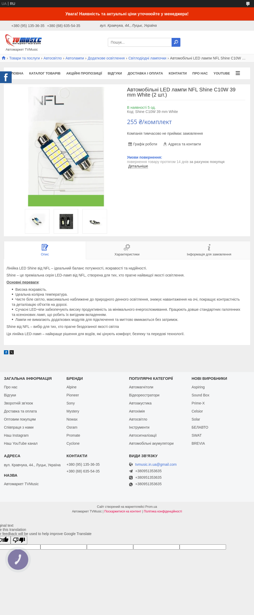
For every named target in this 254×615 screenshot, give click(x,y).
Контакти (178, 73)
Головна (15, 73)
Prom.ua (151, 507)
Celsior (197, 411)
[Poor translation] (19, 540)
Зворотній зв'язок (18, 403)
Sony (70, 403)
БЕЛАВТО (200, 427)
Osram (71, 427)
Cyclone (73, 443)
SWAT (197, 435)
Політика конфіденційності (163, 511)
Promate (73, 435)
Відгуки (115, 73)
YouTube (222, 73)
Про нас (200, 73)
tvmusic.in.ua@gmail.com (156, 465)
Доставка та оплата (20, 411)
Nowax (71, 419)
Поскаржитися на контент (122, 511)
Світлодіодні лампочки (147, 58)
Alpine (71, 387)
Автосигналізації (143, 435)
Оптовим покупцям (20, 419)
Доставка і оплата (145, 73)
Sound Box (200, 395)
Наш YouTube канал (21, 443)
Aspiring (198, 387)
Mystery (72, 411)
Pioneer (72, 395)
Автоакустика (140, 403)
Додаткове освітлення (106, 58)
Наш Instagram (16, 435)
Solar (196, 419)
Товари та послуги (24, 58)
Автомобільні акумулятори (151, 443)
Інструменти (139, 427)
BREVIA (198, 443)
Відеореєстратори (144, 395)
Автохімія (137, 411)
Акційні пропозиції (84, 73)
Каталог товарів (44, 73)
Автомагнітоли (141, 387)
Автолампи (75, 58)
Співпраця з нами (18, 427)
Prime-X (198, 403)
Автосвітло (53, 58)
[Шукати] (176, 42)
